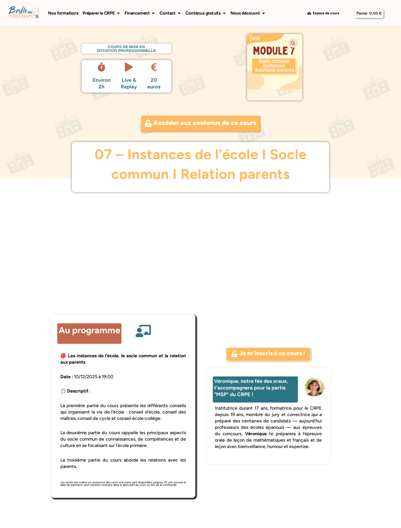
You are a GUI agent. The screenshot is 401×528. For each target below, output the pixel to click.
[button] (293, 43)
